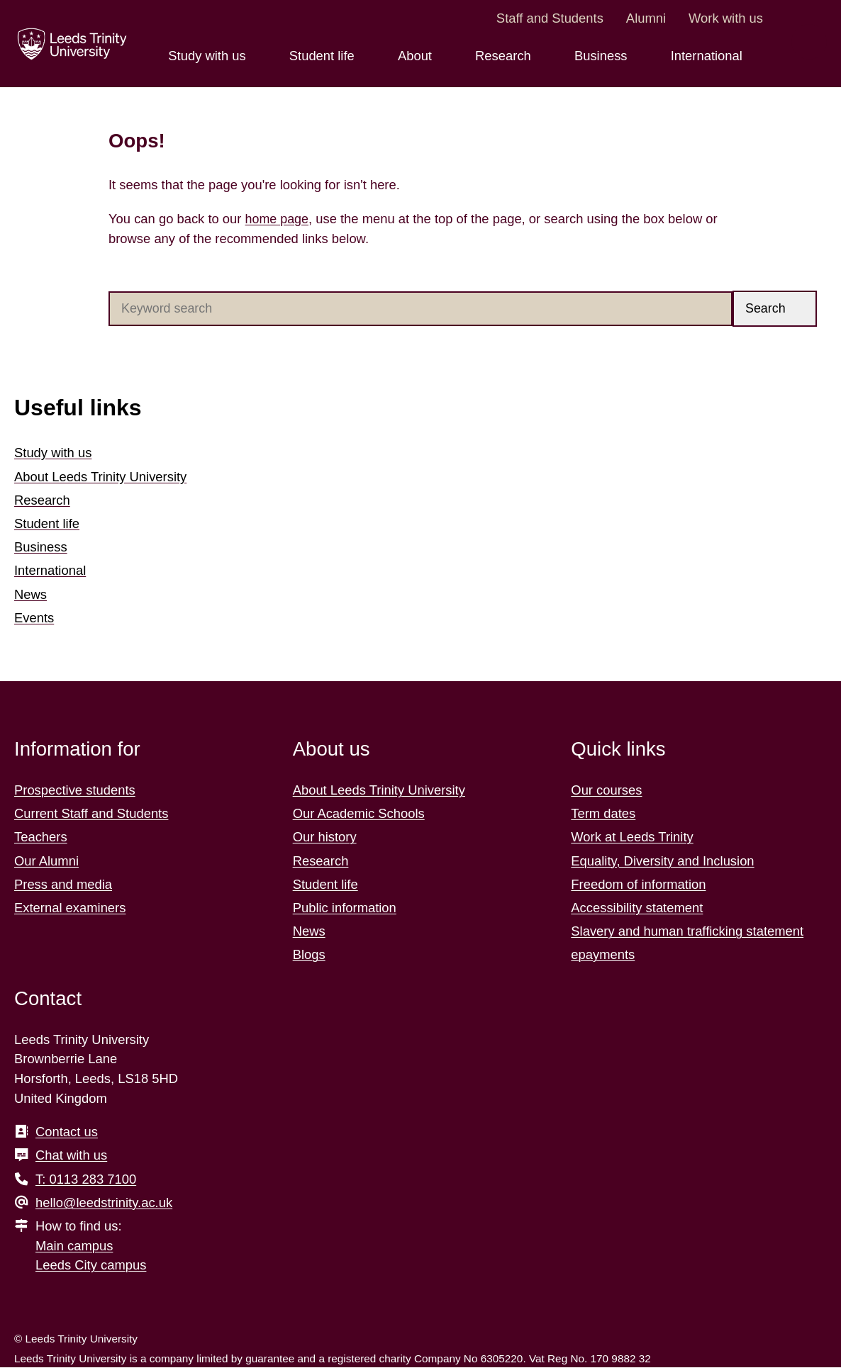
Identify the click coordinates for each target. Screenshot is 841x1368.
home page (278, 218)
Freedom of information (638, 884)
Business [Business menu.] (602, 55)
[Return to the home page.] (70, 44)
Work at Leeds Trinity (632, 837)
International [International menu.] (708, 55)
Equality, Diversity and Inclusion (662, 860)
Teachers (40, 837)
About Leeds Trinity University (100, 476)
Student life (46, 523)
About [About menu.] (416, 55)
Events (34, 617)
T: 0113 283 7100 (85, 1179)
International (50, 571)
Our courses (606, 790)
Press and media (63, 884)
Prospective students (74, 790)
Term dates (603, 814)
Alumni (646, 18)
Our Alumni (46, 860)
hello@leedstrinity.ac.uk (103, 1202)
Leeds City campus (90, 1265)
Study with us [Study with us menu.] (208, 55)
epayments (603, 955)
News (30, 594)
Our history (325, 837)
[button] (775, 309)
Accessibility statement (637, 908)
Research (42, 500)
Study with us (52, 453)
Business (40, 547)
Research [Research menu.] (505, 55)
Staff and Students (549, 18)
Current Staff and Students (91, 814)
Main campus (74, 1245)
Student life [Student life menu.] (323, 55)
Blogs (309, 955)
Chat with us (71, 1155)
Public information (344, 908)
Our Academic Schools (359, 814)
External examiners (70, 908)
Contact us (66, 1132)
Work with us (726, 18)
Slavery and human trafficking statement (687, 931)
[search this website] (809, 42)
